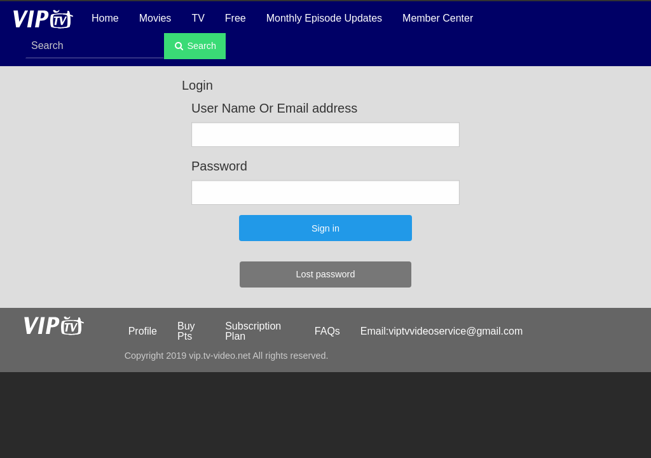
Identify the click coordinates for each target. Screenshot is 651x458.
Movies (155, 18)
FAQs (327, 331)
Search (195, 46)
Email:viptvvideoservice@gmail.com (441, 331)
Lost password (325, 274)
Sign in (325, 228)
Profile (142, 331)
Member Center (437, 18)
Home (105, 18)
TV (197, 18)
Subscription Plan (253, 331)
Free (235, 18)
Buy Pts (186, 331)
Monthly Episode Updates (324, 18)
